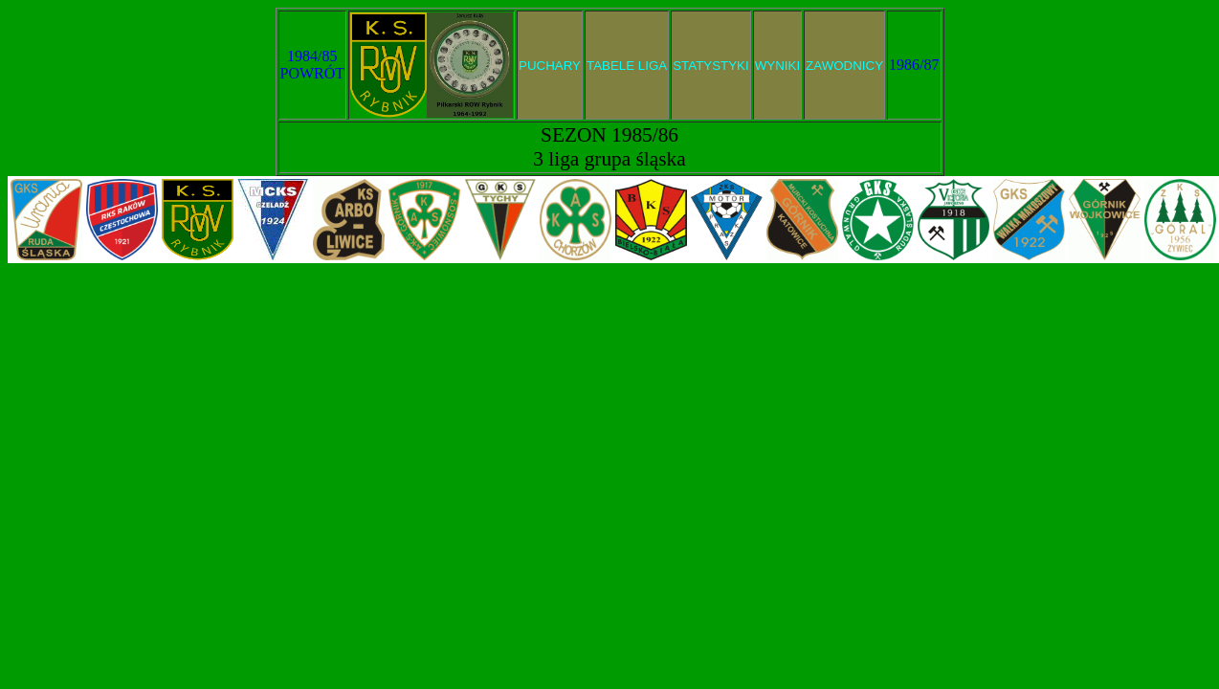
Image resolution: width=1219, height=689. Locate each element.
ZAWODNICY (844, 65)
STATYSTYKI (711, 65)
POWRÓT (312, 73)
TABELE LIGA (627, 65)
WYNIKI (777, 65)
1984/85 (312, 56)
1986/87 (914, 64)
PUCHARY (550, 65)
